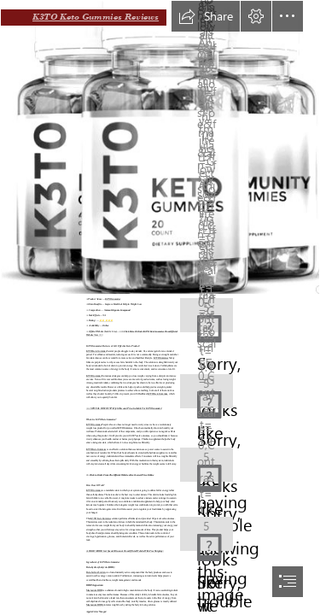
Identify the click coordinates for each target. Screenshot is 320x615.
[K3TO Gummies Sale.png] (160, 147)
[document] (160, 307)
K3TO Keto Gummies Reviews (95, 16)
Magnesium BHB (94, 590)
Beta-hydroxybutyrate (96, 572)
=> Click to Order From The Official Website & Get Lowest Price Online (120, 474)
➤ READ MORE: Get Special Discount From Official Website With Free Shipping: (125, 551)
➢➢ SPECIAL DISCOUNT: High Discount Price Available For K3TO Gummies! (124, 408)
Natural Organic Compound (117, 310)
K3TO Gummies (112, 299)
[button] (206, 16)
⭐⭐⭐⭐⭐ (106, 320)
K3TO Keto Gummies (96, 351)
